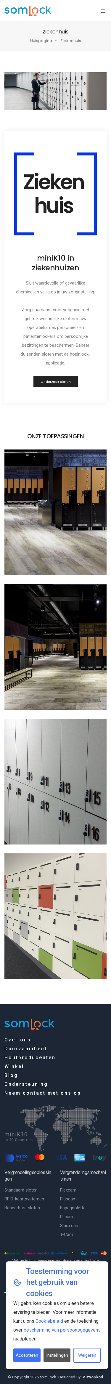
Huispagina (41, 41)
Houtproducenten (30, 1057)
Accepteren (27, 1355)
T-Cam (66, 1234)
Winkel (14, 1066)
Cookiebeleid (49, 1321)
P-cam (66, 1216)
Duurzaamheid (25, 1048)
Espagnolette (73, 1207)
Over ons (17, 1040)
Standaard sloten (21, 1190)
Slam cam (70, 1225)
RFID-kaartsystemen (24, 1199)
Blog (11, 1075)
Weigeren (87, 1355)
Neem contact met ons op (42, 1093)
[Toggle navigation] (103, 11)
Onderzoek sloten (56, 381)
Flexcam (68, 1190)
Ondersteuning (26, 1084)
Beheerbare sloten (22, 1207)
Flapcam (68, 1199)
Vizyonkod (93, 1377)
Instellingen (57, 1355)
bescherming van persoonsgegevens (62, 1330)
